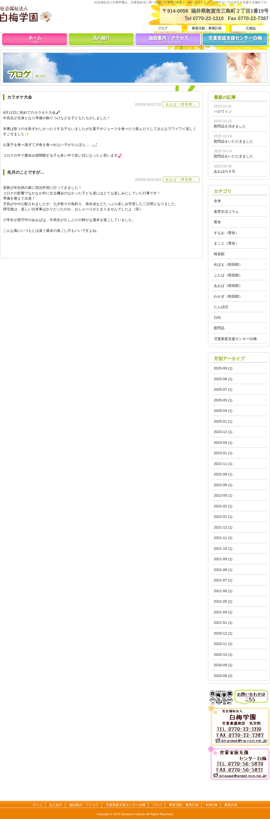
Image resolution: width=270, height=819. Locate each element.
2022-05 (223, 495)
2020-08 (223, 676)
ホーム (34, 41)
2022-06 (223, 485)
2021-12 (223, 527)
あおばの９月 (224, 171)
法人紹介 (101, 41)
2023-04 (223, 442)
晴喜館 (219, 254)
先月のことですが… (25, 172)
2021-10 (223, 548)
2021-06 (223, 591)
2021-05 (223, 601)
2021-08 (223, 570)
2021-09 (223, 559)
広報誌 (251, 28)
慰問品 (219, 328)
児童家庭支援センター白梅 (235, 41)
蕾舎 (217, 222)
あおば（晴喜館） (181, 104)
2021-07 (223, 580)
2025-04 (223, 411)
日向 (217, 317)
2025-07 (223, 389)
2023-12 (223, 432)
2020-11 (223, 644)
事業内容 (230, 805)
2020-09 (223, 665)
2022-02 (223, 506)
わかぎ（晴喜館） (228, 296)
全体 (217, 201)
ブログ (163, 28)
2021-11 (223, 538)
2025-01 (223, 421)
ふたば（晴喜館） (228, 275)
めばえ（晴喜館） (228, 264)
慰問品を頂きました (230, 126)
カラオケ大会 (19, 97)
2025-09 (223, 368)
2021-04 (223, 612)
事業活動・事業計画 (207, 28)
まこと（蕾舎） (226, 243)
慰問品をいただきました (233, 141)
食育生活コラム (226, 211)
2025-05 (223, 400)
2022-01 (223, 517)
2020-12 (223, 633)
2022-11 (223, 464)
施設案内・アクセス (168, 41)
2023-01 (223, 453)
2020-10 (223, 654)
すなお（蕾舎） (226, 233)
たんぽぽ (221, 307)
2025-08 (223, 379)
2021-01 (223, 623)
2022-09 (223, 474)
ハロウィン (223, 111)
